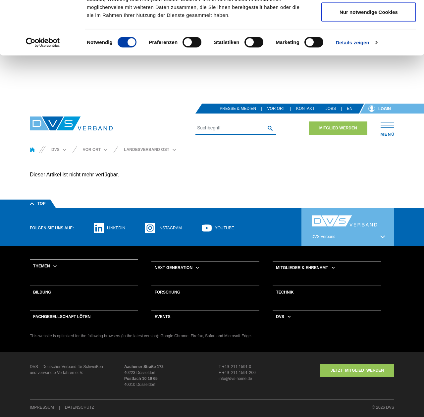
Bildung (42, 293)
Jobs (331, 109)
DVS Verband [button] (323, 237)
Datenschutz (79, 408)
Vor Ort (276, 109)
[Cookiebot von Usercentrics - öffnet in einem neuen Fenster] (43, 91)
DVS (280, 317)
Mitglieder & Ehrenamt (302, 268)
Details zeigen (352, 91)
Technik (284, 293)
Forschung (167, 293)
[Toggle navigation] (387, 128)
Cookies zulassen (369, 17)
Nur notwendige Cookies (369, 61)
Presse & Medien (238, 109)
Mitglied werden (338, 128)
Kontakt (305, 109)
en (349, 109)
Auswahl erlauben (368, 39)
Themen (41, 266)
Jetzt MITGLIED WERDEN (357, 371)
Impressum (42, 408)
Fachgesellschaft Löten (61, 317)
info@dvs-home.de (235, 379)
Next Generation (173, 268)
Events (163, 317)
